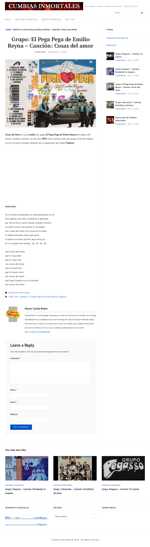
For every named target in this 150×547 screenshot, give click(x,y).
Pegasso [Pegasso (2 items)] (42, 524)
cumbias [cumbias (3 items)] (40, 517)
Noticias (70, 19)
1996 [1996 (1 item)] (25, 519)
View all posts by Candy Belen (37, 331)
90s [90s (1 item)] (12, 519)
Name (13, 390)
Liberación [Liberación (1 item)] (34, 525)
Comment (15, 358)
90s (16, 296)
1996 (11, 296)
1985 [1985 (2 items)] (17, 518)
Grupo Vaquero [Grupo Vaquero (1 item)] (25, 525)
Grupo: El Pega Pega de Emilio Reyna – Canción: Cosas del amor (129, 87)
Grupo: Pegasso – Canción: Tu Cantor (120, 489)
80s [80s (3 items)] (8, 517)
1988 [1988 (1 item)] (22, 519)
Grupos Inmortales (52, 19)
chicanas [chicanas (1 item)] (30, 519)
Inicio (8, 19)
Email (13, 402)
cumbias (23, 296)
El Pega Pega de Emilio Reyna (42, 296)
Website (14, 414)
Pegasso (63, 296)
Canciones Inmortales (26, 19)
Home (8, 29)
